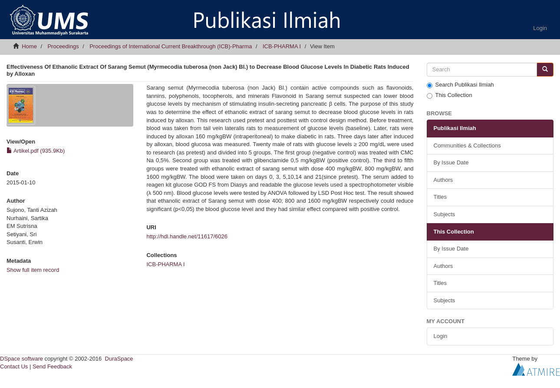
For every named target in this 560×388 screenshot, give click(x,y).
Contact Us (14, 366)
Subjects (444, 214)
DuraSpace (119, 358)
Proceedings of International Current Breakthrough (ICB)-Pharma (170, 46)
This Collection (449, 95)
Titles (440, 197)
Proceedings (63, 46)
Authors (443, 180)
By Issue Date (451, 162)
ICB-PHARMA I (282, 46)
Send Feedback (52, 366)
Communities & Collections (467, 145)
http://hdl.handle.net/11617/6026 (186, 236)
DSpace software (21, 358)
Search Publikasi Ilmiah (460, 84)
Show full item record (33, 270)
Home (29, 46)
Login (441, 336)
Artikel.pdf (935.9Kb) (36, 150)
